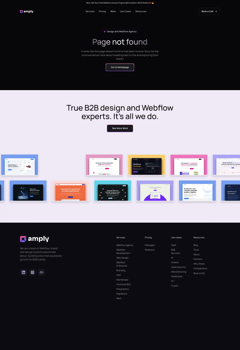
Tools (196, 249)
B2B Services (175, 251)
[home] (26, 11)
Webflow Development (123, 251)
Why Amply (199, 263)
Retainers (150, 249)
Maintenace (122, 279)
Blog (196, 245)
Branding (121, 270)
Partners (198, 259)
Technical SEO (123, 284)
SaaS (173, 245)
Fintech (175, 262)
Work (113, 11)
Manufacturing (176, 271)
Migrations (121, 293)
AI (172, 257)
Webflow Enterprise (121, 264)
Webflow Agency (124, 245)
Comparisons (200, 268)
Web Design (122, 257)
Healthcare (176, 276)
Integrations (122, 288)
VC (172, 281)
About (197, 254)
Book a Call (199, 273)
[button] (90, 11)
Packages (150, 245)
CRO (118, 275)
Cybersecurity (176, 267)
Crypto (174, 285)
